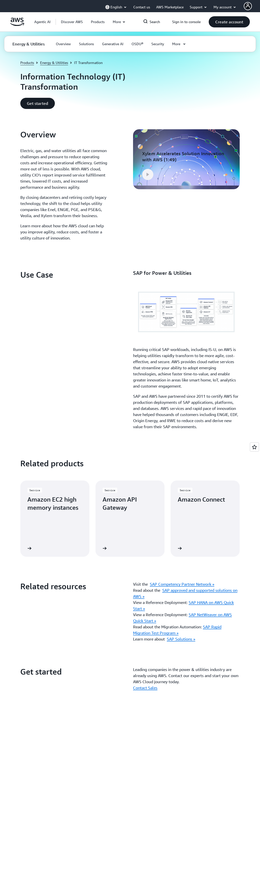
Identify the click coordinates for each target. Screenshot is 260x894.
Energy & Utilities (54, 62)
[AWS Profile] (248, 6)
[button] (72, 21)
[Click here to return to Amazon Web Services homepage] (17, 25)
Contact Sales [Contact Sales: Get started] (145, 687)
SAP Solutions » (181, 639)
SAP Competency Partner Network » (182, 584)
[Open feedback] (254, 447)
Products (27, 62)
